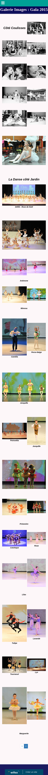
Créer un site (31, 772)
